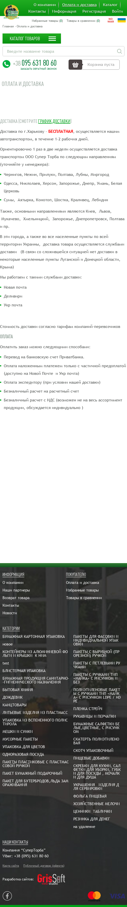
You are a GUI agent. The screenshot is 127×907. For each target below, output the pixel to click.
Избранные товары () (47, 20)
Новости (10, 613)
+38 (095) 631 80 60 (31, 856)
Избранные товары (82, 590)
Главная (8, 26)
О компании (45, 5)
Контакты (37, 11)
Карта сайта (11, 865)
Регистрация (94, 11)
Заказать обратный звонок (38, 69)
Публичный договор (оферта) (43, 865)
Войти (117, 11)
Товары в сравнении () (83, 20)
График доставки (54, 121)
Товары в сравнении (84, 598)
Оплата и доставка (79, 5)
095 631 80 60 (35, 62)
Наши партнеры (16, 590)
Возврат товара (16, 598)
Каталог (110, 5)
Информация (64, 11)
